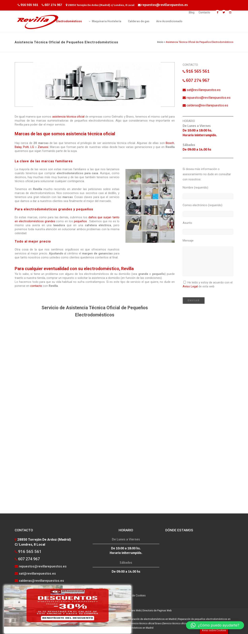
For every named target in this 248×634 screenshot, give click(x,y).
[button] (215, 625)
